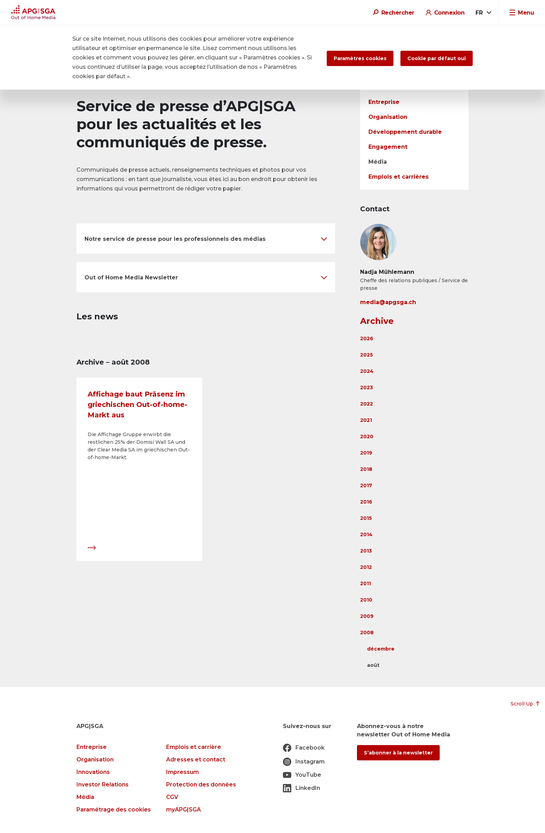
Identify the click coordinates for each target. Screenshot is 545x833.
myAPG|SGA (183, 809)
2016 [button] (366, 502)
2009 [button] (367, 616)
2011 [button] (365, 583)
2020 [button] (366, 436)
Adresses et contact (195, 759)
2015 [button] (366, 518)
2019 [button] (366, 453)
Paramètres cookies (360, 58)
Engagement (387, 147)
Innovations (93, 772)
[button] (205, 238)
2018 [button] (366, 469)
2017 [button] (366, 485)
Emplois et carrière (193, 747)
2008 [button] (367, 632)
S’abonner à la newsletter (398, 753)
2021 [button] (366, 420)
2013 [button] (366, 551)
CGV (172, 797)
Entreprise (383, 102)
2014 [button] (366, 534)
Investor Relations (102, 784)
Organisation (387, 117)
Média (377, 161)
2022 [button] (366, 404)
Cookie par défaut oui (436, 58)
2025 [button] (366, 355)
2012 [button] (366, 567)
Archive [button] (377, 321)
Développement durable (405, 132)
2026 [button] (366, 338)
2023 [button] (366, 387)
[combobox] (482, 13)
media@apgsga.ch (388, 302)
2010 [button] (366, 600)
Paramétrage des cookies (113, 809)
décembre (380, 649)
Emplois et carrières (398, 176)
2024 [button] (367, 371)
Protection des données (201, 784)
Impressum (182, 772)
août (373, 665)
